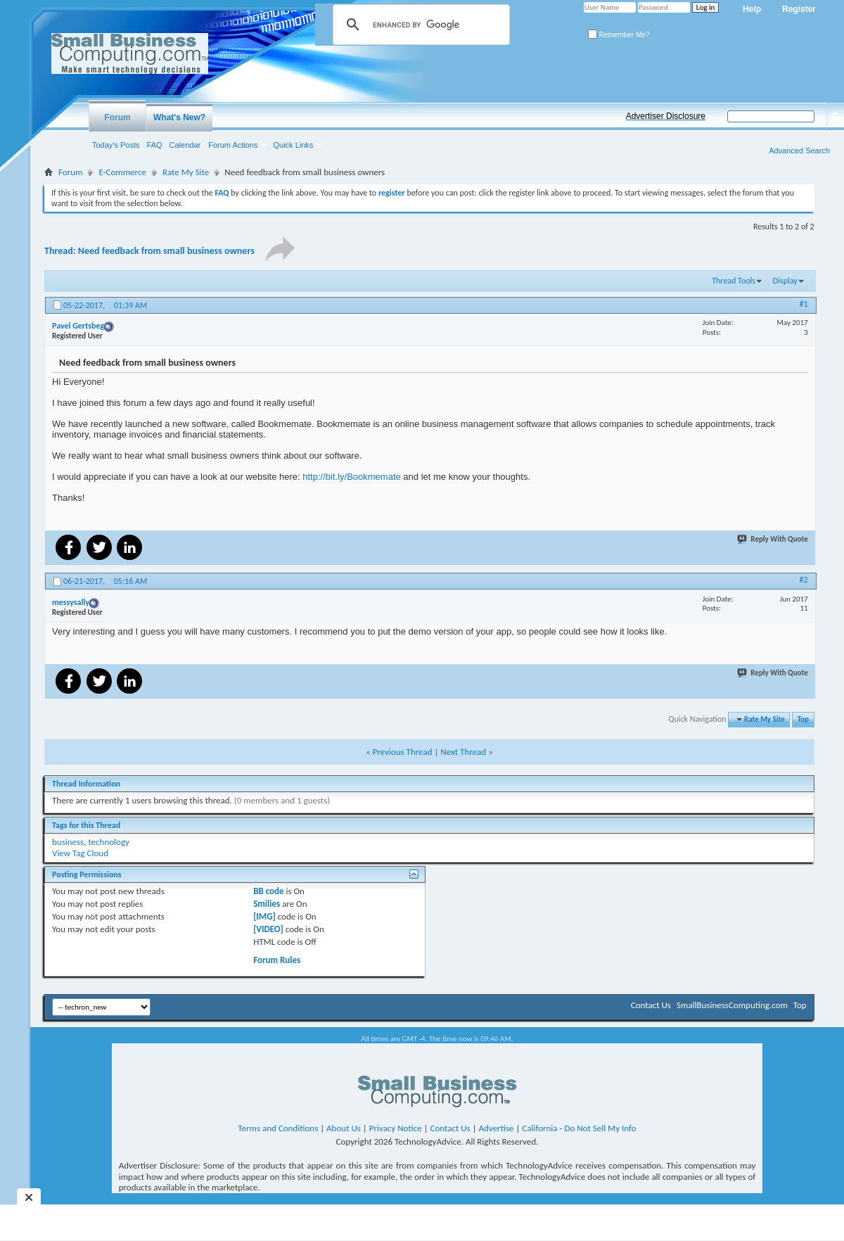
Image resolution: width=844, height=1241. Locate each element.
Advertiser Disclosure (665, 116)
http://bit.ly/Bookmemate (351, 476)
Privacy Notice (395, 1128)
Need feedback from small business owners (166, 251)
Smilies (266, 903)
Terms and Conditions (278, 1128)
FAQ (154, 145)
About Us (343, 1128)
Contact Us (651, 1005)
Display (785, 281)
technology (108, 841)
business (68, 841)
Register (799, 9)
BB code (268, 891)
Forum (117, 117)
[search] (419, 24)
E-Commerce (122, 172)
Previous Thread (403, 751)
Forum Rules (276, 960)
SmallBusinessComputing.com (732, 1005)
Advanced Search (799, 150)
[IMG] (264, 916)
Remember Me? (618, 35)
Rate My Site (185, 172)
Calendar (185, 145)
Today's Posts (116, 145)
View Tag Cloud (80, 853)
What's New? (179, 117)
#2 (804, 580)
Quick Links (294, 145)
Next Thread (463, 751)
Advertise (496, 1128)
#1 (804, 304)
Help (752, 9)
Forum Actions (232, 145)
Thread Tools (733, 281)
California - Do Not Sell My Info (579, 1128)
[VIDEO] (268, 929)
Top (803, 719)
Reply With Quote (772, 539)
